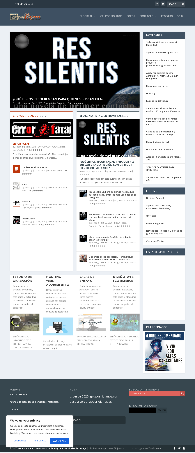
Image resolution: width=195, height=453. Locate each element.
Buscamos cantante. (157, 87)
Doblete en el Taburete (34, 168)
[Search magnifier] (182, 394)
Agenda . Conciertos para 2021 (162, 53)
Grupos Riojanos (54, 171)
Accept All (59, 440)
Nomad (26, 202)
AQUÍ (54, 349)
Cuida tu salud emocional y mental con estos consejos (160, 134)
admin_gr (26, 104)
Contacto (146, 17)
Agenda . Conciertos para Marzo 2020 (163, 159)
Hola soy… (151, 94)
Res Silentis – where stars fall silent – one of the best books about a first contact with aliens (112, 218)
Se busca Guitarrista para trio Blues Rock (162, 45)
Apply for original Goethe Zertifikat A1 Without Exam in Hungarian (162, 77)
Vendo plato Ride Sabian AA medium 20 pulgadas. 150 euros (163, 111)
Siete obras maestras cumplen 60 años (164, 180)
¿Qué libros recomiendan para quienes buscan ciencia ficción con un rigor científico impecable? (107, 166)
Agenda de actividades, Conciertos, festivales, (158, 208)
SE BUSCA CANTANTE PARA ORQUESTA (160, 170)
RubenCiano (28, 220)
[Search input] (155, 394)
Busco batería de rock (157, 143)
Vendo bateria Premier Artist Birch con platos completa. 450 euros (162, 123)
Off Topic (151, 217)
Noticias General (155, 199)
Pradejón (26, 226)
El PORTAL (86, 17)
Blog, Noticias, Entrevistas (55, 104)
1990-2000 (52, 206)
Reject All (39, 440)
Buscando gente (154, 224)
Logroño (16, 151)
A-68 (30, 3)
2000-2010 (42, 148)
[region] (39, 431)
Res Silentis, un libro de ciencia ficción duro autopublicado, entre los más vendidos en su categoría (112, 196)
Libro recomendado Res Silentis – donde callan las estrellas (110, 240)
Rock (23, 151)
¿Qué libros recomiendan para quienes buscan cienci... (60, 100)
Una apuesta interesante (159, 150)
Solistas (34, 226)
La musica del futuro (157, 102)
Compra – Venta (155, 242)
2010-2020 (52, 148)
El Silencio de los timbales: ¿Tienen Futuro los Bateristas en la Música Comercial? (111, 259)
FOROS (131, 17)
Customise (20, 440)
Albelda (61, 148)
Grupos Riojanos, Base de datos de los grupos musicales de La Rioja (52, 449)
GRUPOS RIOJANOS (111, 17)
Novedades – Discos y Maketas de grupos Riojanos (164, 233)
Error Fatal (21, 145)
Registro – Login (172, 17)
